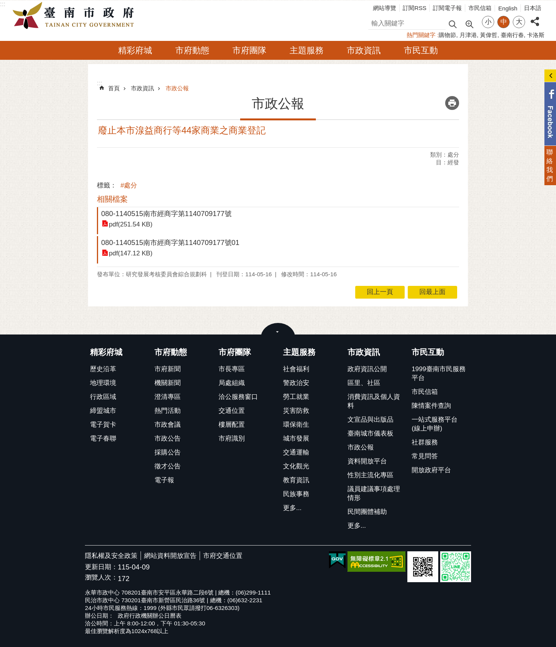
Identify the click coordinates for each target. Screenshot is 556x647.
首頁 (114, 88)
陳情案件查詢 (431, 405)
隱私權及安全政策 (111, 555)
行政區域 (103, 396)
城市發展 (296, 438)
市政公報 (177, 88)
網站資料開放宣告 (170, 555)
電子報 (164, 480)
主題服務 (307, 50)
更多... (292, 508)
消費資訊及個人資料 (374, 401)
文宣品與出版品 (370, 419)
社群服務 (425, 442)
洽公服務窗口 (238, 396)
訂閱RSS (414, 8)
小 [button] (488, 21)
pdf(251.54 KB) (131, 224)
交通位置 (232, 410)
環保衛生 (296, 424)
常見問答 (425, 456)
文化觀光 (296, 466)
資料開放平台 (367, 461)
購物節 (447, 35)
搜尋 (374, 22)
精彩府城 (135, 50)
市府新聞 (167, 369)
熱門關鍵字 (421, 35)
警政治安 (296, 383)
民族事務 (296, 494)
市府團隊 (249, 50)
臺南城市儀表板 (370, 433)
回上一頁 (380, 292)
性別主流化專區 (370, 475)
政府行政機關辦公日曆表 (149, 615)
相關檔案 (112, 199)
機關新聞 (167, 383)
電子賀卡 (103, 424)
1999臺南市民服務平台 (438, 373)
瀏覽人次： (101, 577)
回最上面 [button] (432, 292)
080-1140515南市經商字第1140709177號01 (170, 242)
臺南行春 (512, 35)
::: (2, 4)
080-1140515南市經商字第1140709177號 (166, 213)
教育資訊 (296, 480)
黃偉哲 (488, 35)
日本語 (532, 8)
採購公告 (167, 452)
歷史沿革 (103, 369)
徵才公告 (167, 466)
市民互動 (421, 50)
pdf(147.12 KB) (131, 253)
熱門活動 (167, 410)
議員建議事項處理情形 (374, 493)
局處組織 (232, 383)
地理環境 (103, 383)
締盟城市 (103, 410)
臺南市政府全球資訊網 (75, 15)
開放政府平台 (431, 470)
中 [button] (503, 21)
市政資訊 (364, 50)
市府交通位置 (222, 555)
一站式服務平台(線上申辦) (435, 424)
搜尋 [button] (452, 24)
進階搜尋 (469, 23)
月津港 (468, 35)
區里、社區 (364, 383)
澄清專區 (167, 396)
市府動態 (192, 50)
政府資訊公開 (367, 369)
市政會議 (167, 424)
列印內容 (452, 103)
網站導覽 (384, 8)
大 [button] (519, 21)
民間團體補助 (367, 511)
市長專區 (232, 369)
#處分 (128, 185)
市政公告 (167, 438)
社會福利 (296, 369)
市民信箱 (480, 8)
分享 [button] (534, 17)
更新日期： (101, 567)
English (507, 8)
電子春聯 (103, 438)
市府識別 (232, 438)
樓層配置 (232, 424)
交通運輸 (296, 452)
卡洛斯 (535, 35)
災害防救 (296, 410)
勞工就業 (296, 396)
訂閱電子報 (447, 8)
